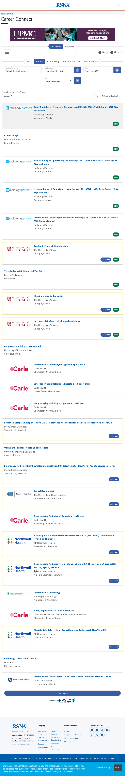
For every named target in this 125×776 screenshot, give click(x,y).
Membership (6, 13)
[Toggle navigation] (7, 52)
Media (66, 741)
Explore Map (53, 61)
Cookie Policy (78, 758)
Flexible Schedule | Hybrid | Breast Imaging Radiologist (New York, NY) (70, 629)
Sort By (7, 96)
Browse (39, 61)
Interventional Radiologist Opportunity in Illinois (59, 364)
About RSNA (42, 731)
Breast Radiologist (44, 490)
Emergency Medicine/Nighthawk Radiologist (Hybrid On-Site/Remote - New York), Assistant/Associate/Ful (59, 465)
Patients (67, 731)
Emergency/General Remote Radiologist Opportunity (62, 383)
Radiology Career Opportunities (21, 658)
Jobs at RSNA (42, 741)
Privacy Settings (90, 758)
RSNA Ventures (43, 747)
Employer (70, 46)
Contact (41, 744)
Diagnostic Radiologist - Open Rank (22, 346)
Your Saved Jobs (92, 61)
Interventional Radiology (47, 592)
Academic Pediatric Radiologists (51, 246)
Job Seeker (55, 46)
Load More (62, 693)
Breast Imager (11, 135)
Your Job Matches (71, 61)
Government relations (72, 738)
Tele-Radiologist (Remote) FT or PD (23, 271)
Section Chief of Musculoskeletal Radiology (57, 321)
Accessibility (101, 758)
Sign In (116, 52)
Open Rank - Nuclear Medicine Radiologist (26, 447)
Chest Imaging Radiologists (48, 296)
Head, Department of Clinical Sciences (54, 610)
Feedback (110, 758)
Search (28, 61)
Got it (118, 767)
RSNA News (55, 743)
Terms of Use (56, 758)
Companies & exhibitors (72, 735)
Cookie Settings (103, 767)
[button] (92, 729)
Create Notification (111, 96)
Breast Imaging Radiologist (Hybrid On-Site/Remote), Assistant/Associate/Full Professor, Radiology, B (58, 422)
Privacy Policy (67, 758)
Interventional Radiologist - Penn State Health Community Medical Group (72, 676)
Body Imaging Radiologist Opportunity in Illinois (59, 403)
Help (103, 52)
